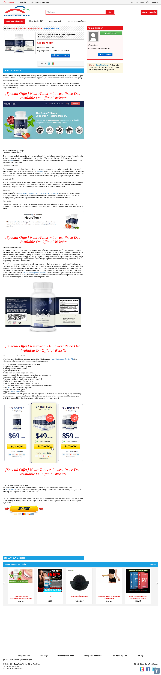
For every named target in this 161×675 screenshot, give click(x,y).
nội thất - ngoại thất (18, 28)
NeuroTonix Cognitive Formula (34, 273)
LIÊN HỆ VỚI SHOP (60, 55)
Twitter (49, 63)
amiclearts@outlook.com (100, 48)
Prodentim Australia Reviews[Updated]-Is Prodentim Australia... (21, 598)
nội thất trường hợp (51, 28)
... (50, 596)
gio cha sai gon (26, 660)
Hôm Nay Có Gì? (36, 21)
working (40, 171)
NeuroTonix (15, 392)
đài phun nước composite (79, 596)
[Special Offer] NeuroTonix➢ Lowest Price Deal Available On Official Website (43, 95)
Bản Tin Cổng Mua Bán (40, 2)
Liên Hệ (140, 656)
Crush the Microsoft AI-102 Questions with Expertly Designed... (138, 598)
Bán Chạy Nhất (55, 21)
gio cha (5, 660)
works (10, 388)
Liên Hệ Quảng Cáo (119, 656)
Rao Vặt (23, 2)
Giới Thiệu (44, 656)
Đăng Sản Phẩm (149, 12)
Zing (53, 63)
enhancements (11, 490)
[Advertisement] (43, 533)
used (11, 160)
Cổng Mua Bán (8, 2)
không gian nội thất (35, 28)
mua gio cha (14, 660)
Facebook (148, 669)
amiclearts (95, 45)
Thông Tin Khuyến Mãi (77, 21)
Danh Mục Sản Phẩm (14, 21)
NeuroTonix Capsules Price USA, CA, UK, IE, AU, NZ (38, 193)
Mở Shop (134, 2)
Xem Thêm (153, 564)
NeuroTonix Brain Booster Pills (62, 359)
